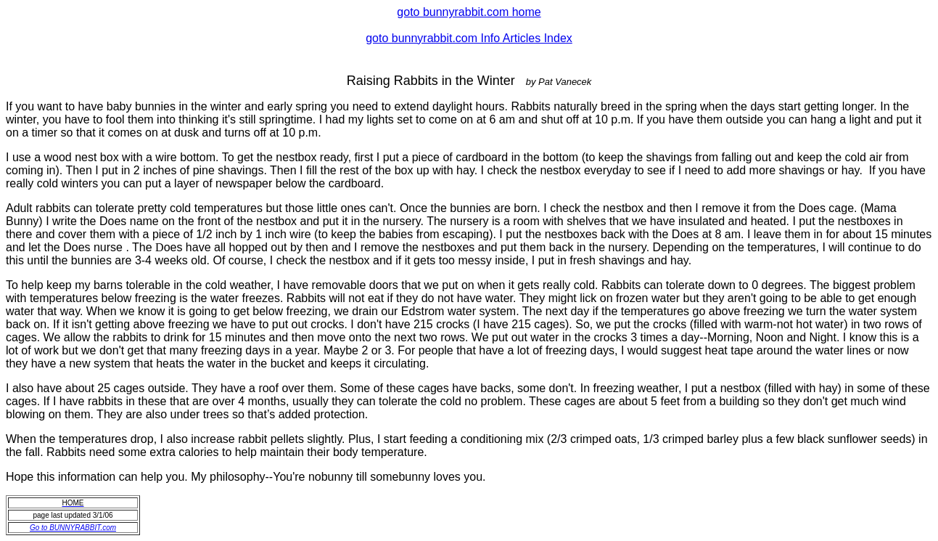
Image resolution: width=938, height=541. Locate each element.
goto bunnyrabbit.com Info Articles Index (469, 38)
